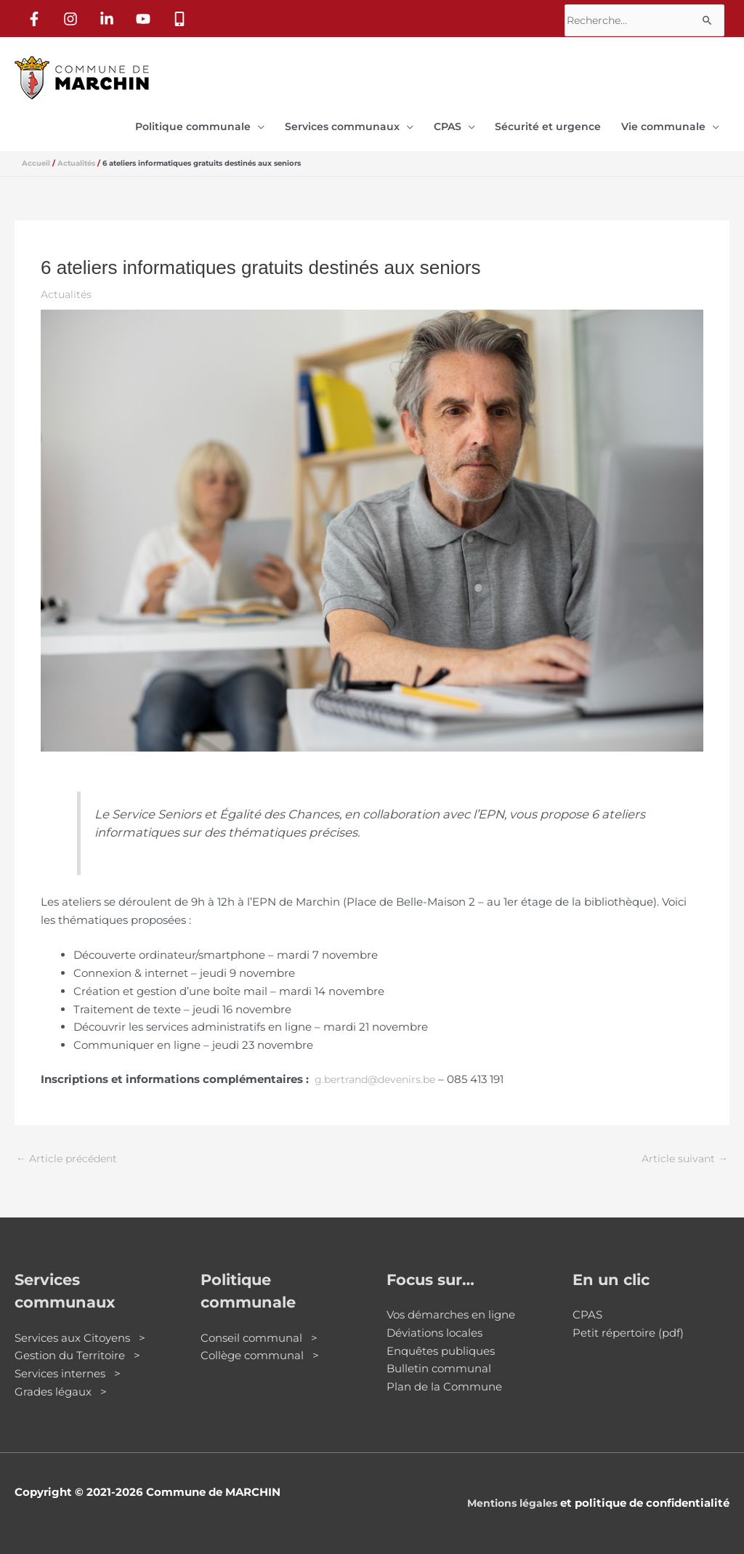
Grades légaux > (61, 1385)
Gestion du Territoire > (77, 1349)
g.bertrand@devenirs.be (380, 1071)
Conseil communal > (259, 1330)
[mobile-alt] (182, 15)
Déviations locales (434, 1326)
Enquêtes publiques (441, 1343)
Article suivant (682, 1151)
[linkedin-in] (109, 15)
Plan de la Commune (444, 1380)
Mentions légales (509, 1495)
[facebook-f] (37, 15)
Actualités (67, 285)
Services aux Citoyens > (80, 1330)
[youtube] (146, 15)
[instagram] (73, 15)
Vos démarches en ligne (451, 1308)
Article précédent (70, 1151)
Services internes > (68, 1367)
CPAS (587, 1308)
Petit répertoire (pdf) (628, 1326)
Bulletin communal (439, 1362)
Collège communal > (260, 1349)
